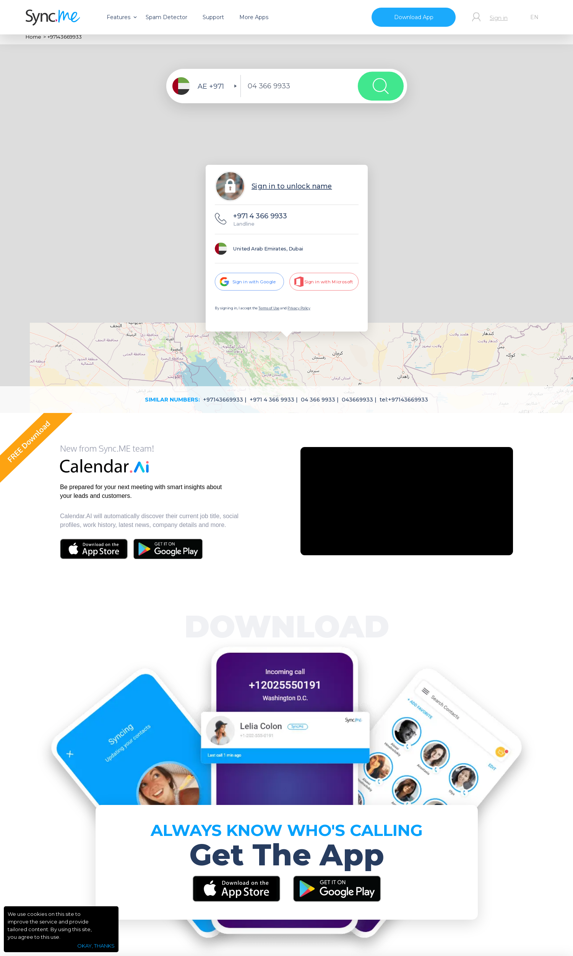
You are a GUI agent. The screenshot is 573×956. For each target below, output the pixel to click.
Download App (413, 17)
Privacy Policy (298, 308)
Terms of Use (268, 308)
